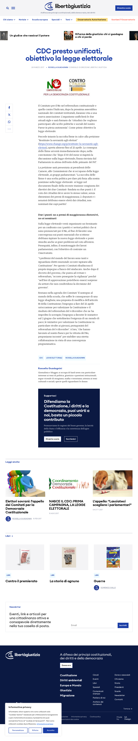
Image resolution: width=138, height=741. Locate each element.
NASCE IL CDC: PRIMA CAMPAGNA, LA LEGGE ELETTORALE (67, 505)
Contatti (119, 699)
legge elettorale (54, 358)
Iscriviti (123, 625)
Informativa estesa (45, 724)
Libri (9, 536)
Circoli (96, 675)
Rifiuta (35, 730)
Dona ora (66, 665)
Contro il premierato (21, 581)
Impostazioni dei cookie (69, 719)
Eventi (95, 679)
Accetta (50, 730)
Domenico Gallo (105, 587)
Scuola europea (40, 20)
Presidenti (119, 687)
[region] (33, 719)
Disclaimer (64, 717)
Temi (67, 20)
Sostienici (71, 439)
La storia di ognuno (64, 581)
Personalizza (18, 730)
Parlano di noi (99, 698)
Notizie (22, 20)
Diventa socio (124, 8)
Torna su (127, 709)
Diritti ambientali (71, 680)
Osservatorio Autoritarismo (92, 20)
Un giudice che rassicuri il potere (30, 35)
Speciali (56, 20)
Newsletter (120, 695)
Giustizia (65, 690)
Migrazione (67, 695)
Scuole (117, 691)
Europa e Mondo (70, 685)
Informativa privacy (79, 717)
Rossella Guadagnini (58, 67)
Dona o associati (122, 675)
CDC (41, 358)
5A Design (124, 719)
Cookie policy (95, 717)
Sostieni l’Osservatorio (123, 20)
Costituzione (68, 675)
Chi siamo (8, 20)
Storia (117, 683)
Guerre (99, 581)
